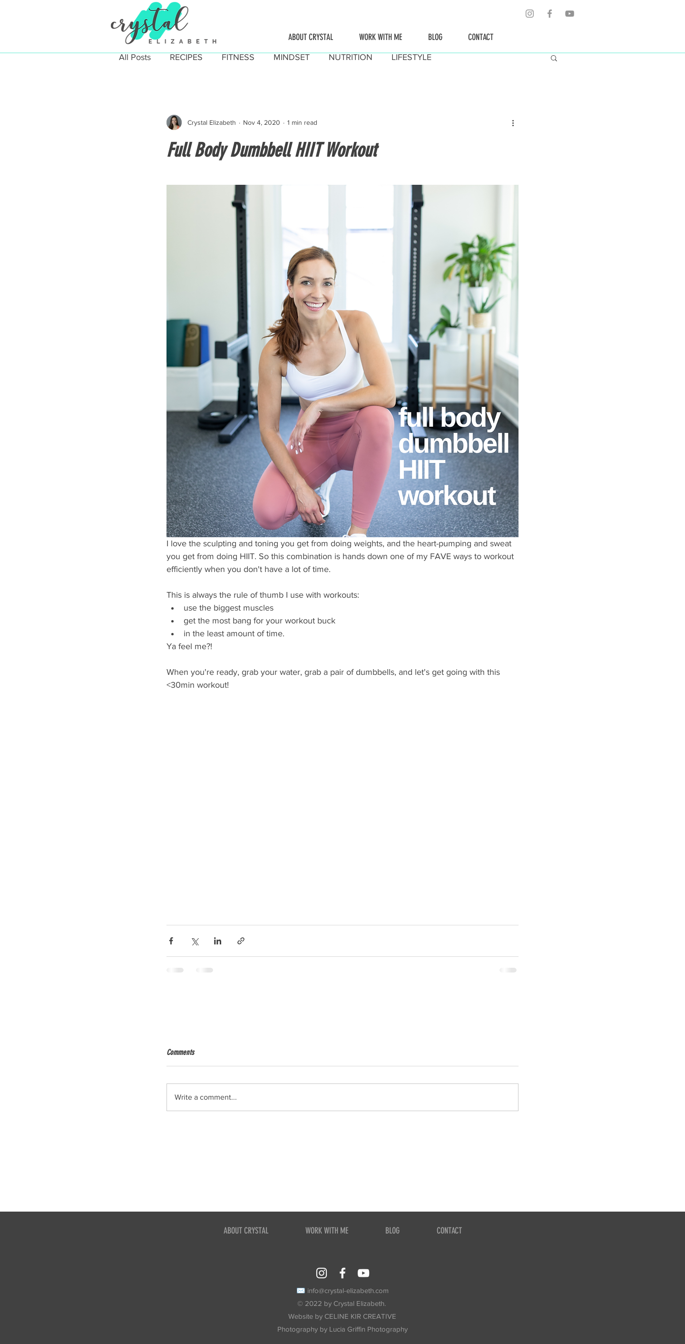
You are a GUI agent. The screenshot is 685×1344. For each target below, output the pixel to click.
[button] (553, 57)
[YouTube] (569, 13)
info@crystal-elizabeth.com (348, 1290)
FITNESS (238, 57)
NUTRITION (350, 57)
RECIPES (186, 57)
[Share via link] (240, 940)
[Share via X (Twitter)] (194, 940)
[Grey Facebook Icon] (549, 13)
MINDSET (292, 57)
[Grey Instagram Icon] (529, 13)
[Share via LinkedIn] (217, 940)
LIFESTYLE (411, 57)
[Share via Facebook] (171, 940)
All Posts (135, 57)
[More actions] (513, 122)
